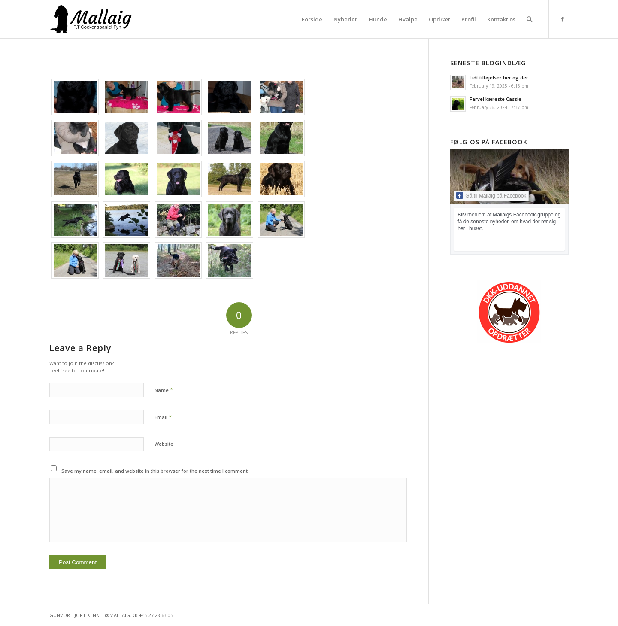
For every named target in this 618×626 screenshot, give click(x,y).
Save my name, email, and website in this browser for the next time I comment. (155, 471)
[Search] (529, 19)
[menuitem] (312, 19)
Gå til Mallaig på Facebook (491, 195)
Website (163, 444)
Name (163, 390)
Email (163, 417)
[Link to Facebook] (562, 18)
